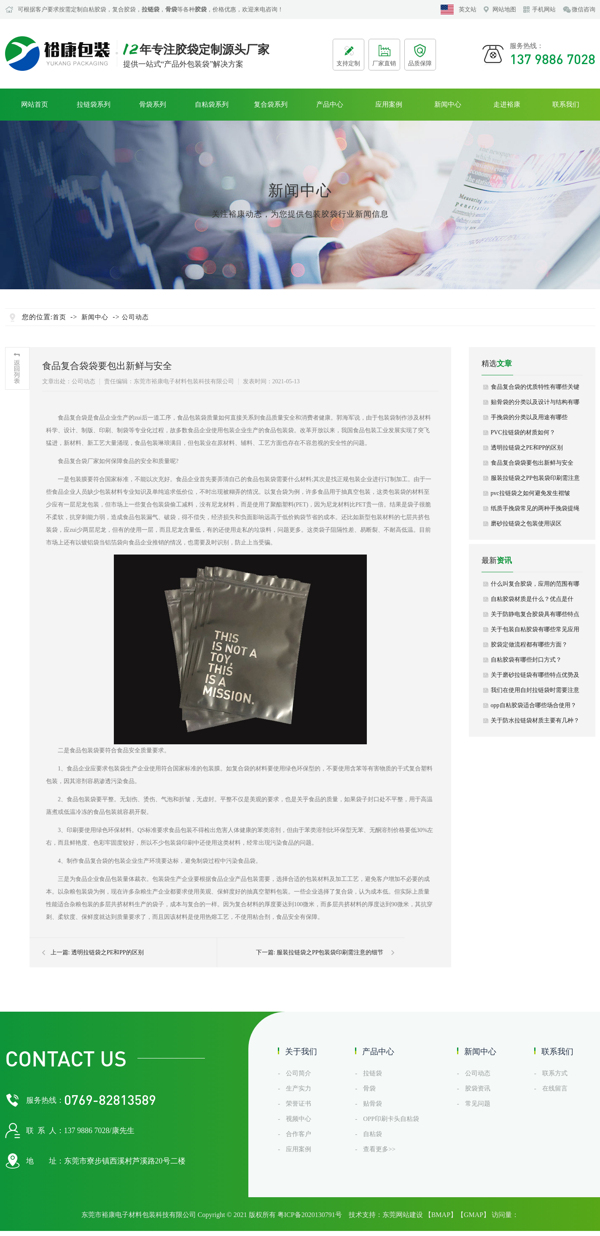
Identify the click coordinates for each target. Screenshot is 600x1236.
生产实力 (298, 1088)
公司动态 (135, 317)
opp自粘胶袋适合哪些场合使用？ (533, 705)
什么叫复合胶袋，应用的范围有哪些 (535, 586)
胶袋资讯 (477, 1088)
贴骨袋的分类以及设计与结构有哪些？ (535, 404)
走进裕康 (506, 104)
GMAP (473, 1214)
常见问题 (477, 1103)
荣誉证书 (298, 1103)
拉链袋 (372, 1073)
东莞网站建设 (402, 1214)
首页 (59, 317)
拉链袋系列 (93, 104)
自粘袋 (372, 1134)
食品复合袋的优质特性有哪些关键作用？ (535, 389)
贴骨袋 (372, 1103)
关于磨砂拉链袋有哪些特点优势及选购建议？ (535, 677)
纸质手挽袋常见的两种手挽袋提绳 (535, 508)
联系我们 (565, 104)
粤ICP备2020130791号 (309, 1214)
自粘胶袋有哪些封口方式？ (526, 660)
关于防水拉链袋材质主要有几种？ (535, 720)
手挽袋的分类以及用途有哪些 (529, 417)
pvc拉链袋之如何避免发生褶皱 (530, 493)
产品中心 (329, 104)
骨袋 (369, 1088)
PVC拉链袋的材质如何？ (523, 432)
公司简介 (298, 1073)
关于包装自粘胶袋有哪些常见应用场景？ (535, 631)
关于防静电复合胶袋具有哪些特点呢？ (535, 616)
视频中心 (298, 1118)
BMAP (440, 1214)
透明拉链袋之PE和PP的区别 (107, 952)
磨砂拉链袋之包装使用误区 (526, 523)
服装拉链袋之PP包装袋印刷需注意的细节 (330, 952)
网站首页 (34, 104)
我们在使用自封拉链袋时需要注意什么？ (535, 692)
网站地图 (504, 9)
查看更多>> (379, 1149)
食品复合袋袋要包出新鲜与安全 (532, 463)
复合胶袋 (124, 9)
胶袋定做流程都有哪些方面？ (529, 644)
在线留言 (555, 1088)
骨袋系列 (152, 104)
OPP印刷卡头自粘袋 (391, 1118)
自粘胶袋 (94, 9)
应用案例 (388, 104)
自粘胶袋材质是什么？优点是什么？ (532, 601)
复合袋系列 (271, 104)
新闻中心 (447, 104)
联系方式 (555, 1073)
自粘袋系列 (212, 104)
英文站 (467, 9)
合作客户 (298, 1134)
